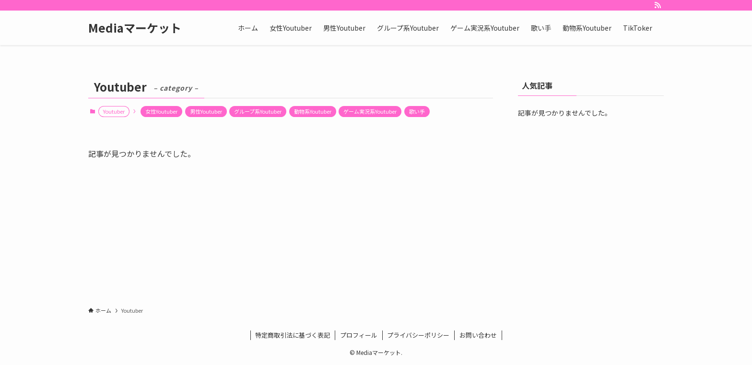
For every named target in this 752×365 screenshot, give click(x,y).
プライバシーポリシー (418, 335)
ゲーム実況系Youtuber (370, 111)
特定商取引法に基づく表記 (292, 335)
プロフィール (358, 335)
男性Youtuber (206, 111)
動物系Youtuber (312, 111)
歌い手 (417, 111)
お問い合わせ (478, 335)
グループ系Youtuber (258, 111)
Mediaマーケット (134, 28)
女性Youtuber (161, 111)
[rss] (657, 5)
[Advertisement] (591, 195)
